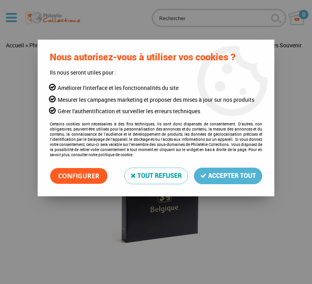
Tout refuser (156, 175)
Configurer (79, 176)
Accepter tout (228, 175)
